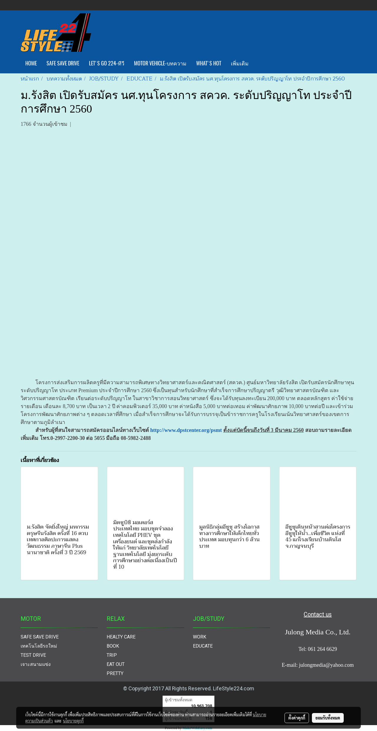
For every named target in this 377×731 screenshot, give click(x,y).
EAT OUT (116, 664)
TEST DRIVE (33, 655)
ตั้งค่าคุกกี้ (296, 717)
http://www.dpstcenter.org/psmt (186, 430)
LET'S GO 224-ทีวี (106, 63)
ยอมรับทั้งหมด (327, 717)
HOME (31, 63)
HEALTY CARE (121, 637)
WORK (199, 637)
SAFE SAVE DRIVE (63, 63)
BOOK (113, 646)
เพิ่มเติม (240, 63)
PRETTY (115, 673)
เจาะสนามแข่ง (36, 664)
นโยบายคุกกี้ (73, 720)
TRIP (112, 655)
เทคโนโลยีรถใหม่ (39, 646)
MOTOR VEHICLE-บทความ (160, 63)
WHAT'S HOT (208, 63)
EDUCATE (203, 646)
